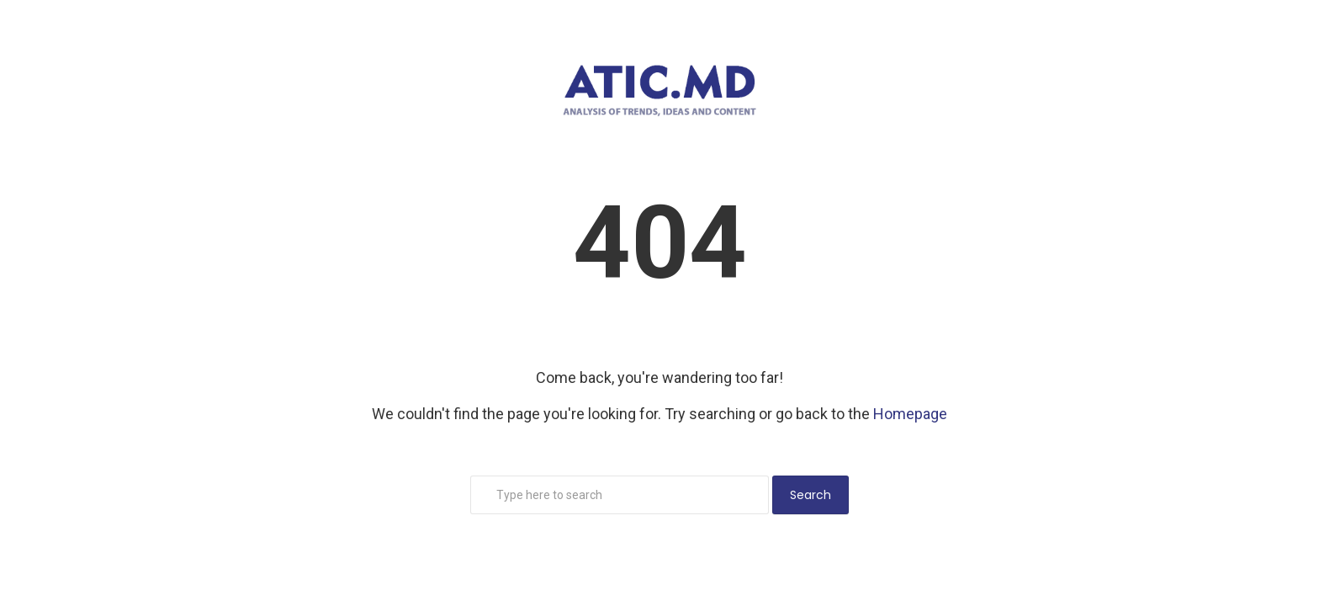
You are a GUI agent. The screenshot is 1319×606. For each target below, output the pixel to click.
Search (810, 494)
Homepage (910, 414)
